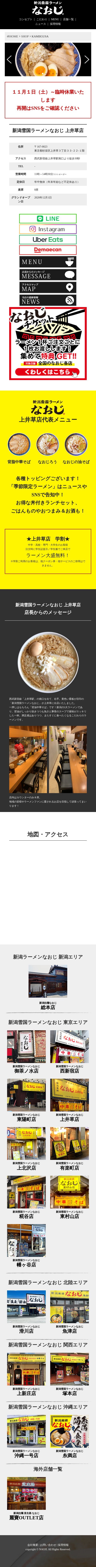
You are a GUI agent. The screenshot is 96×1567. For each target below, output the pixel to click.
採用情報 (55, 23)
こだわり (41, 19)
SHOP (25, 36)
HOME (13, 36)
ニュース (40, 23)
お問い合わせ (48, 1545)
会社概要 (32, 1545)
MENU (55, 19)
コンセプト (25, 19)
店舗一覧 (68, 19)
